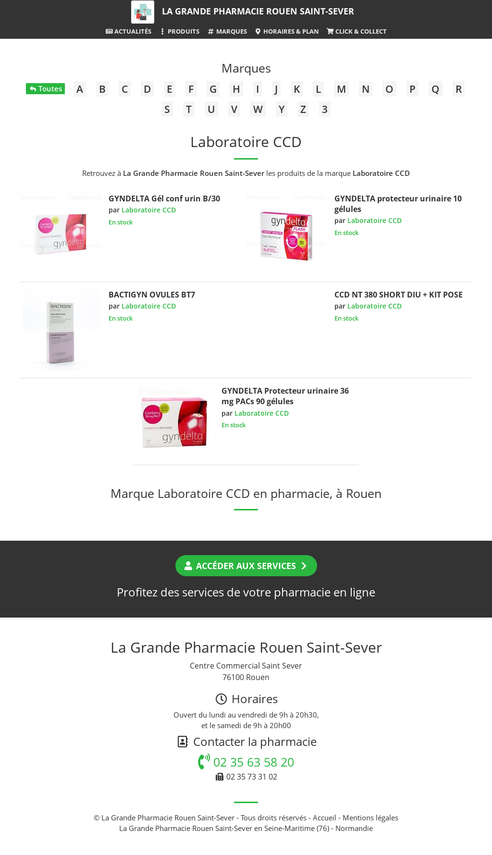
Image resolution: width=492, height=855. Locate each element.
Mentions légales (370, 817)
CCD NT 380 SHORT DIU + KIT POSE (398, 294)
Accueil (324, 817)
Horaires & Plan (286, 31)
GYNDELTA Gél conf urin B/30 (164, 198)
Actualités (128, 31)
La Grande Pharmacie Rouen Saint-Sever (258, 11)
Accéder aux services (246, 565)
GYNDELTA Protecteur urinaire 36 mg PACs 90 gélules (285, 396)
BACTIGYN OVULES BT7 (152, 294)
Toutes (45, 88)
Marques (226, 31)
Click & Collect (356, 31)
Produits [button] (179, 31)
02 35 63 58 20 (246, 762)
